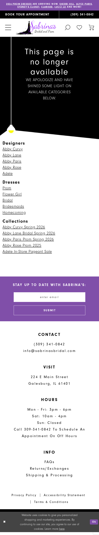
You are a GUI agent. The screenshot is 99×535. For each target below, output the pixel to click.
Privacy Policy (23, 498)
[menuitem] (29, 15)
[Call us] (79, 15)
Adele (8, 174)
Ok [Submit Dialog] (94, 525)
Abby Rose (12, 168)
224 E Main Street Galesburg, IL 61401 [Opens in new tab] (49, 383)
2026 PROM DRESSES (20, 4)
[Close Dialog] (4, 524)
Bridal (8, 200)
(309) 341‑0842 (49, 347)
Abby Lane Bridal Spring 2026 (29, 233)
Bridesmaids (13, 207)
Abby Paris (12, 161)
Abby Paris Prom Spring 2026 (28, 239)
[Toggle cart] (91, 28)
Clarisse (51, 7)
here (62, 531)
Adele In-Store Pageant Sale (27, 252)
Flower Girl (12, 194)
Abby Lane (12, 155)
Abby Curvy (13, 149)
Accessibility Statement (64, 498)
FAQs (49, 465)
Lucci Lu (66, 7)
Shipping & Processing (49, 478)
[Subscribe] (49, 313)
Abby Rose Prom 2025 (22, 246)
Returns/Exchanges (49, 471)
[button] (8, 28)
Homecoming (14, 213)
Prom (7, 188)
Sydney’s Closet (31, 7)
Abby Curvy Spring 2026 (24, 227)
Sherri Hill (74, 4)
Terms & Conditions (51, 505)
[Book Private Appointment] (29, 15)
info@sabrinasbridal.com (49, 354)
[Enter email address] (49, 298)
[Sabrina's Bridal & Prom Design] (35, 28)
